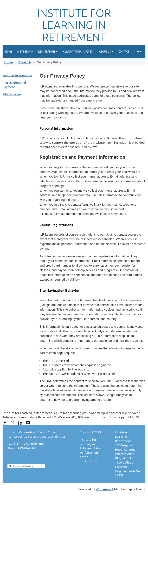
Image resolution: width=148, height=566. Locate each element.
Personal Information (17, 75)
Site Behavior (12, 94)
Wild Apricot (104, 489)
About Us (24, 62)
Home (8, 62)
